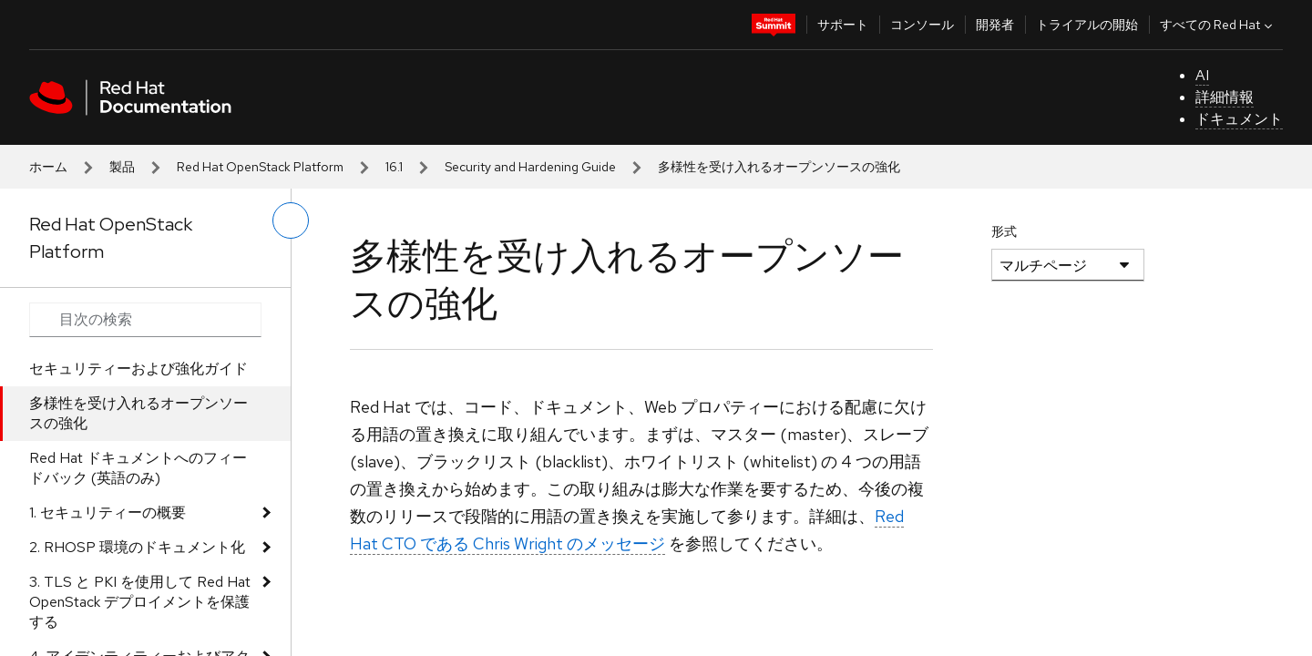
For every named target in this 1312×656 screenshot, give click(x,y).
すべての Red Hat (1218, 24)
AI (1202, 75)
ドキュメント (1239, 118)
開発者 (995, 24)
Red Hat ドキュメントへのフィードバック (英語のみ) (138, 467)
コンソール (922, 24)
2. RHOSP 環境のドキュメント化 (137, 547)
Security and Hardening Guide (530, 167)
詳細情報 (1224, 97)
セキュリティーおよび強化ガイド (138, 368)
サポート (842, 24)
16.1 (394, 167)
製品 (122, 167)
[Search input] (145, 319)
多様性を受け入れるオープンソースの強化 (138, 413)
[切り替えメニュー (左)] (290, 220)
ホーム (48, 167)
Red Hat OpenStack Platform (260, 167)
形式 (1004, 231)
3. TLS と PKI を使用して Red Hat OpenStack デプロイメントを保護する (140, 601)
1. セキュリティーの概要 (107, 512)
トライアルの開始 (1087, 24)
